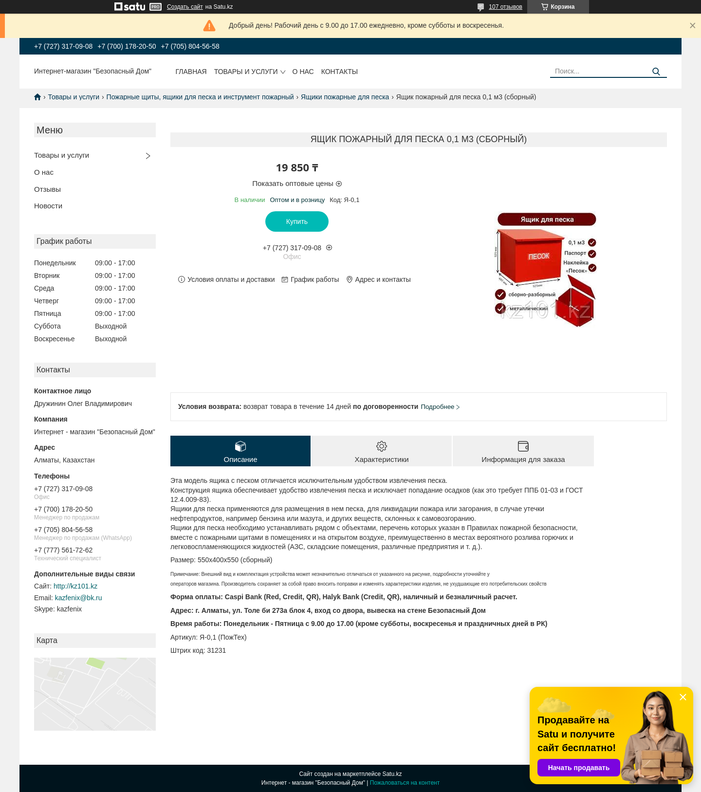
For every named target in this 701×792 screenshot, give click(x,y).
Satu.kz (392, 774)
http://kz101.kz (75, 586)
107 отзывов (505, 6)
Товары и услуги (246, 71)
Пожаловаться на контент (405, 782)
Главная (191, 71)
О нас (303, 71)
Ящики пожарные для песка (345, 96)
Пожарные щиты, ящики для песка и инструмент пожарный (200, 96)
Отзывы (47, 189)
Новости (48, 206)
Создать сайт (185, 6)
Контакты (339, 71)
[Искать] (656, 72)
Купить (297, 221)
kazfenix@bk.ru (78, 598)
